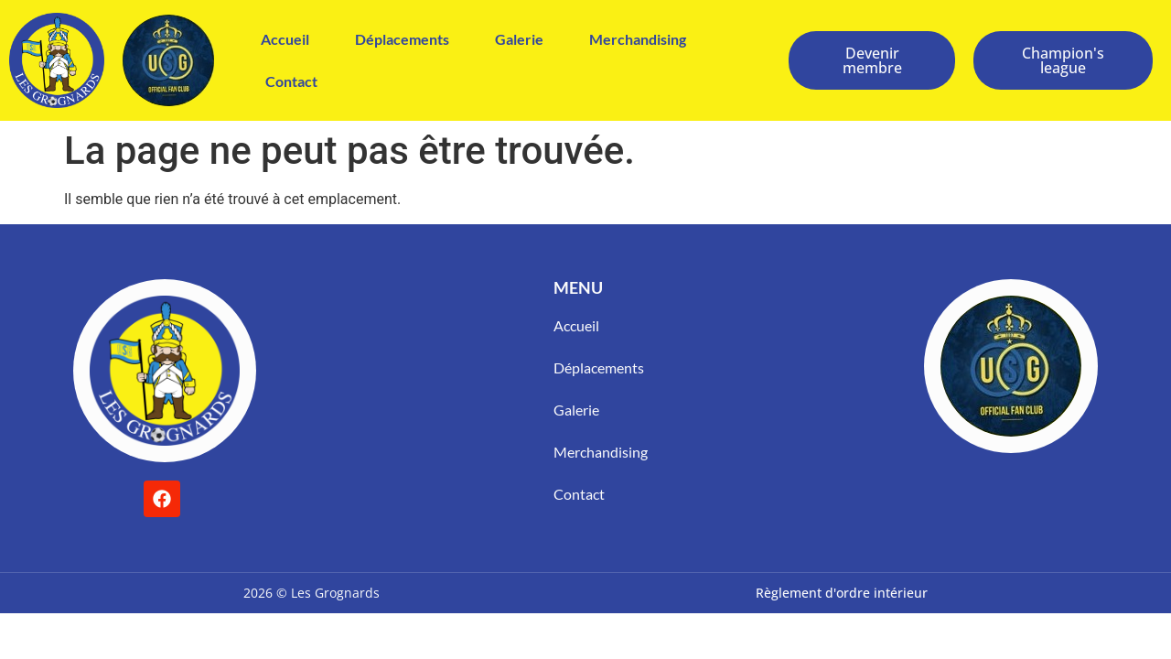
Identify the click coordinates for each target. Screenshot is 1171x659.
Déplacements (402, 39)
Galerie (519, 39)
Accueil (285, 39)
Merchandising (637, 39)
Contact (291, 81)
